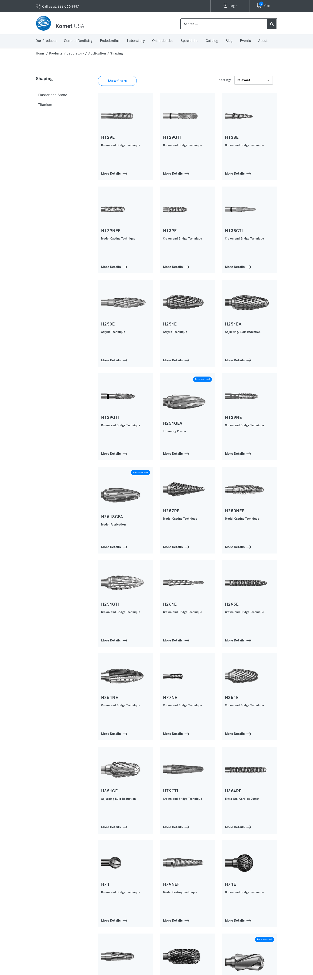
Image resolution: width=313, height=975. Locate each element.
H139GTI (110, 417)
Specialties (189, 41)
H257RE (171, 511)
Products (56, 53)
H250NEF (234, 511)
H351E (232, 697)
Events (245, 41)
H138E (232, 137)
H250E (108, 324)
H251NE (109, 697)
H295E (232, 604)
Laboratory (136, 41)
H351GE (109, 791)
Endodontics (110, 41)
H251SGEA (112, 516)
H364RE (233, 791)
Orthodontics (162, 41)
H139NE (233, 417)
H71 (105, 884)
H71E (230, 884)
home (40, 53)
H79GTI (170, 791)
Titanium (45, 105)
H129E (108, 137)
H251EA (233, 324)
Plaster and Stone (52, 95)
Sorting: (225, 80)
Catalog (212, 41)
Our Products (46, 41)
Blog (229, 41)
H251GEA (172, 423)
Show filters (117, 81)
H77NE (170, 697)
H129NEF (110, 230)
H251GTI (110, 604)
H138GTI (234, 230)
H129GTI (172, 137)
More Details (111, 173)
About (263, 41)
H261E (170, 604)
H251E (170, 324)
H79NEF (171, 884)
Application (97, 53)
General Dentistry (78, 41)
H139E (170, 230)
